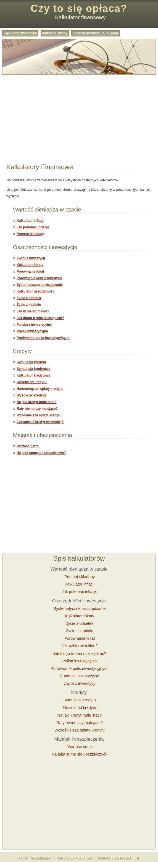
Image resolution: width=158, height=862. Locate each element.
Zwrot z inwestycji (31, 258)
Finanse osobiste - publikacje (95, 33)
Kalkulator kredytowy (33, 375)
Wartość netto (28, 446)
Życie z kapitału (29, 305)
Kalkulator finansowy (20, 33)
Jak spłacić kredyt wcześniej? (40, 422)
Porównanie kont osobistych (39, 278)
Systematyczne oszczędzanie (40, 285)
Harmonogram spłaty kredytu (40, 389)
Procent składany (30, 234)
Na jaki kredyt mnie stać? (36, 402)
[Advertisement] (79, 115)
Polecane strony (55, 33)
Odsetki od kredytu (32, 382)
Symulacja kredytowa (33, 369)
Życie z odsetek (29, 298)
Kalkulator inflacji (30, 221)
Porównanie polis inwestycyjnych (43, 338)
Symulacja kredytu (31, 362)
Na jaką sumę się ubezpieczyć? (41, 453)
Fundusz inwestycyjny (34, 324)
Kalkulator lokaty (30, 265)
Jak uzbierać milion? (33, 311)
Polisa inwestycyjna (32, 331)
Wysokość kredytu (31, 395)
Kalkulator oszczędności (36, 291)
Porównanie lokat (30, 271)
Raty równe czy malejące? (37, 409)
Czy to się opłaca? (79, 8)
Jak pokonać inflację (33, 227)
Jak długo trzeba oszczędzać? (40, 318)
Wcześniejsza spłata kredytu (39, 415)
